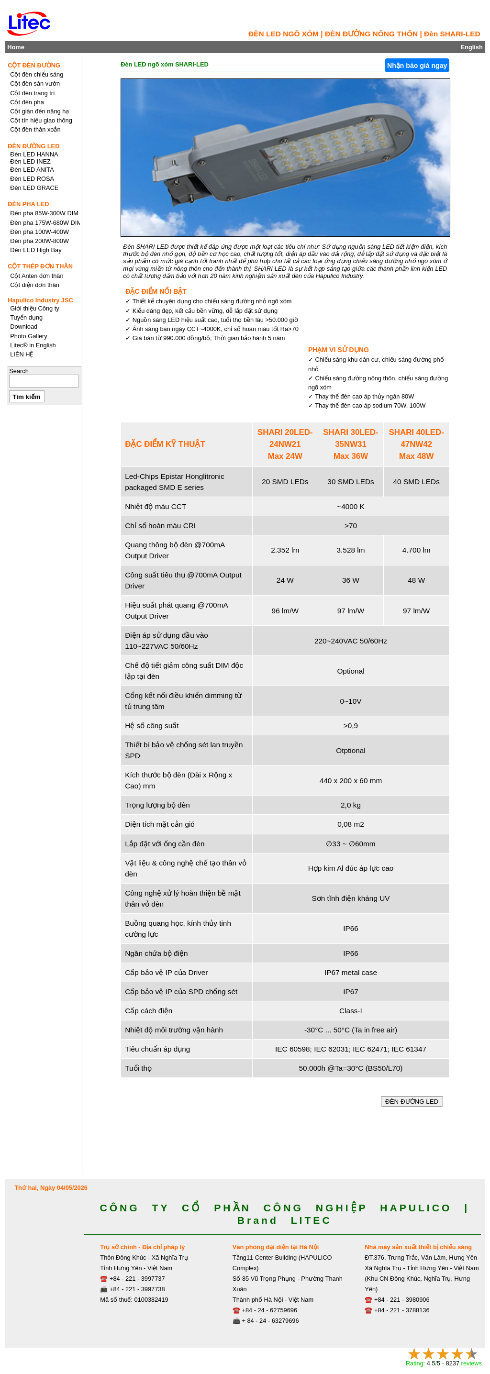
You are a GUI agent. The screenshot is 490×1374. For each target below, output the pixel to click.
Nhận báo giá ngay (417, 65)
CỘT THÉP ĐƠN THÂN (40, 266)
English (472, 47)
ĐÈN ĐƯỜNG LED (412, 1101)
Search (19, 371)
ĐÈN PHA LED (28, 204)
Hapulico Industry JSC (40, 300)
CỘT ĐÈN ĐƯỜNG (34, 65)
